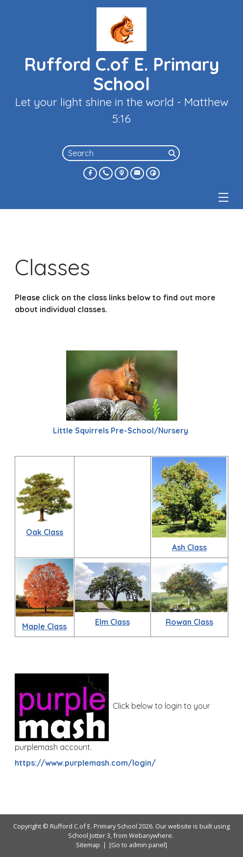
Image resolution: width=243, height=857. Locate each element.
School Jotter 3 (89, 835)
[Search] (173, 153)
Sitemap (88, 844)
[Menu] (223, 197)
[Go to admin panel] (138, 844)
